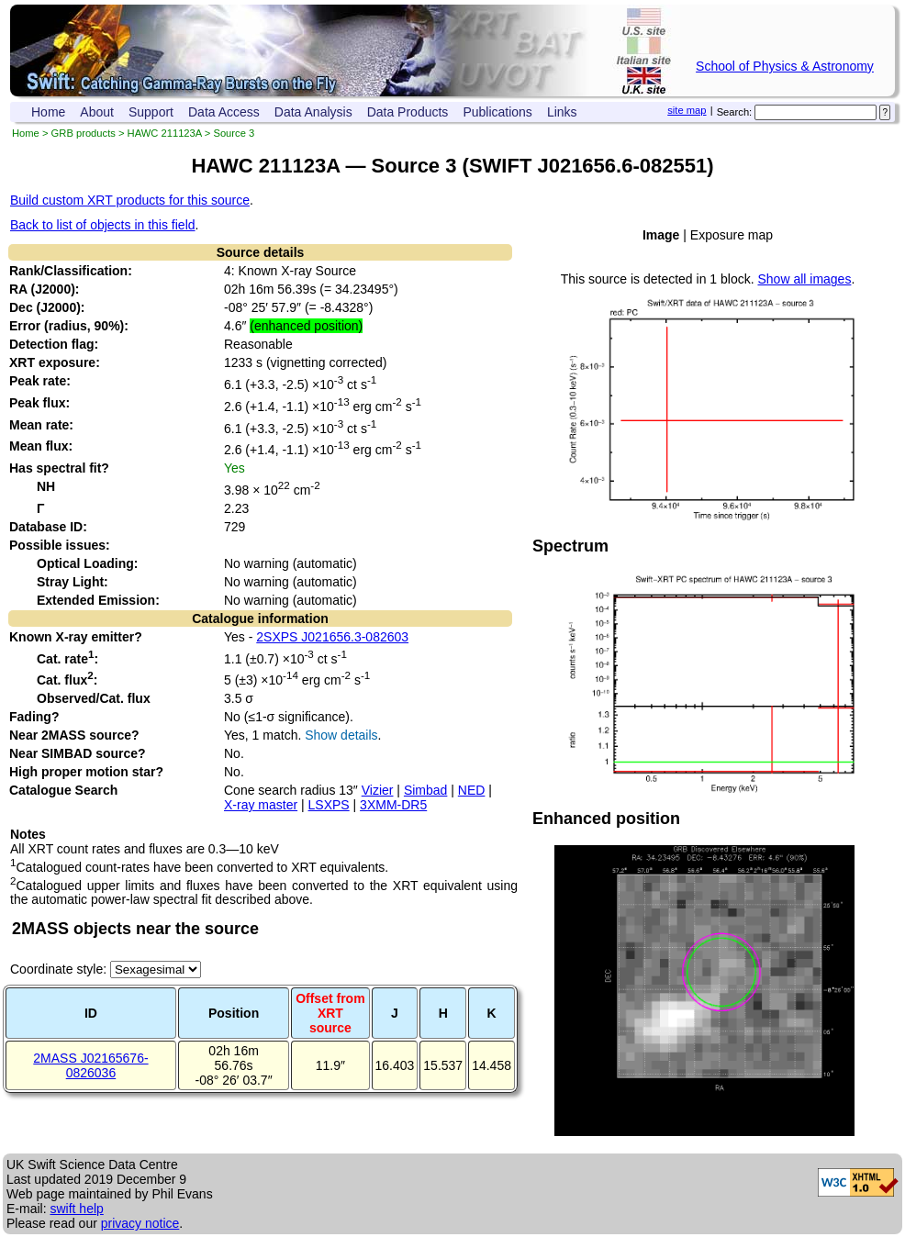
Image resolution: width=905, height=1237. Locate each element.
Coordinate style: (60, 969)
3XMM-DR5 (393, 804)
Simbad (425, 790)
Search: (735, 111)
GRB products (83, 133)
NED (472, 790)
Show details (341, 735)
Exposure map (731, 235)
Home (48, 112)
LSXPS (329, 804)
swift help (76, 1208)
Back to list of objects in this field (103, 224)
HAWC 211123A (165, 133)
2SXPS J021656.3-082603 (332, 637)
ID (90, 1013)
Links (562, 112)
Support (150, 112)
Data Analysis (313, 112)
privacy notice (140, 1223)
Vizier (378, 790)
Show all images (804, 279)
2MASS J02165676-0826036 (90, 1065)
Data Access (224, 112)
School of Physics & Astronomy (785, 66)
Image (660, 235)
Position (233, 1013)
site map (686, 110)
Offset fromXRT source (330, 1013)
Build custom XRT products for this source (130, 200)
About (97, 112)
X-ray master (260, 804)
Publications (497, 112)
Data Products (408, 112)
